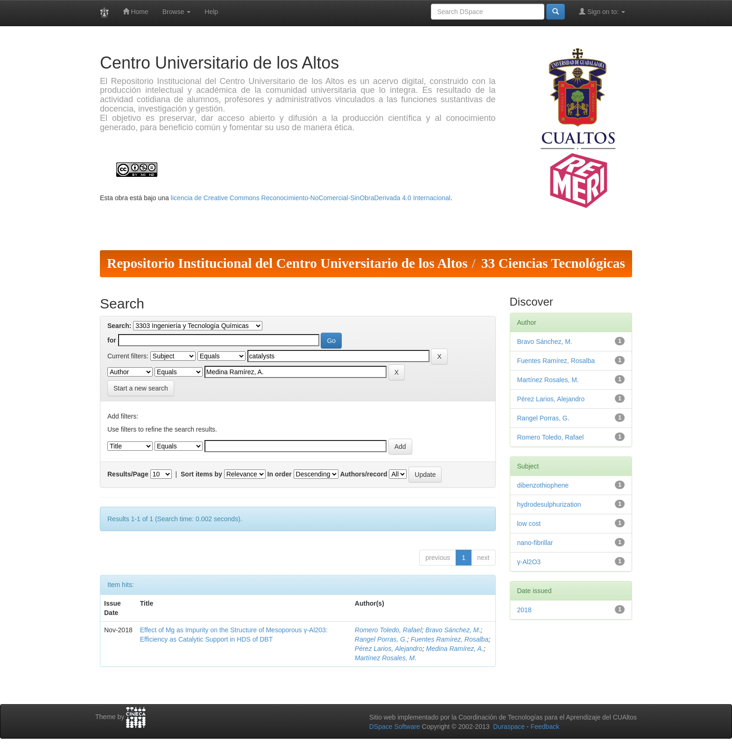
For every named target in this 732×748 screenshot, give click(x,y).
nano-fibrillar (535, 542)
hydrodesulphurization (549, 504)
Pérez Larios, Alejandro (388, 648)
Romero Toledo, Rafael (388, 630)
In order (279, 474)
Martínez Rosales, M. (385, 658)
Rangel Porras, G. (381, 639)
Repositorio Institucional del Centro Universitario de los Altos (287, 263)
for (111, 340)
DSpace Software (394, 726)
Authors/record (363, 474)
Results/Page (127, 474)
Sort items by (201, 474)
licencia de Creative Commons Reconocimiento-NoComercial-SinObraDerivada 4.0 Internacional (310, 198)
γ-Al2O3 (529, 562)
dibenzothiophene (543, 485)
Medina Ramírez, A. (455, 648)
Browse (176, 11)
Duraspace (509, 726)
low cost (529, 523)
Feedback (544, 726)
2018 (524, 610)
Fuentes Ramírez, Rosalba (450, 639)
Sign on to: (602, 11)
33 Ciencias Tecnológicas (553, 263)
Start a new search (140, 388)
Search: (119, 325)
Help (211, 11)
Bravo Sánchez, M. (452, 630)
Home (135, 11)
